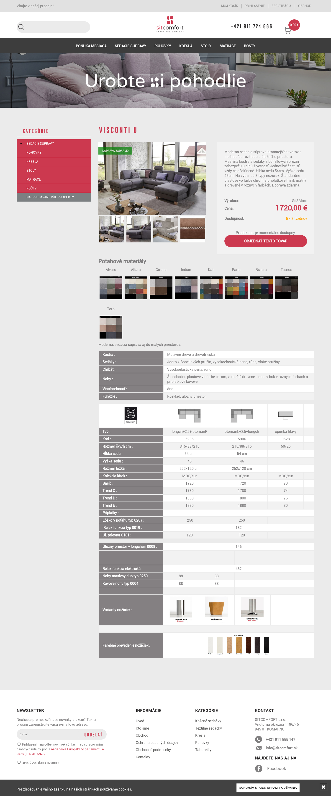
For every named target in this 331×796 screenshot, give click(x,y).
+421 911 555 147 (280, 739)
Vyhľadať (21, 27)
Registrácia (281, 6)
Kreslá (185, 45)
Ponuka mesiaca (91, 45)
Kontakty (143, 756)
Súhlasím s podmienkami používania (268, 787)
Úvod (140, 720)
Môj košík (229, 6)
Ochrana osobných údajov (157, 742)
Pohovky (162, 45)
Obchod (304, 6)
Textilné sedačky (208, 728)
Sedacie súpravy (130, 45)
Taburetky (203, 749)
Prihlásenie (255, 6)
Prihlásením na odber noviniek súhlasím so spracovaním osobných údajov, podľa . (60, 749)
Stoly (206, 45)
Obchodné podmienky (153, 749)
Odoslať (93, 734)
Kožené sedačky (208, 720)
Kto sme (142, 728)
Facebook (259, 768)
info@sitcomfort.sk (282, 747)
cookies (125, 789)
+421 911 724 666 (252, 26)
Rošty (249, 45)
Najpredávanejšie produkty (50, 197)
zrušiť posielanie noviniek (41, 762)
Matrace (228, 45)
